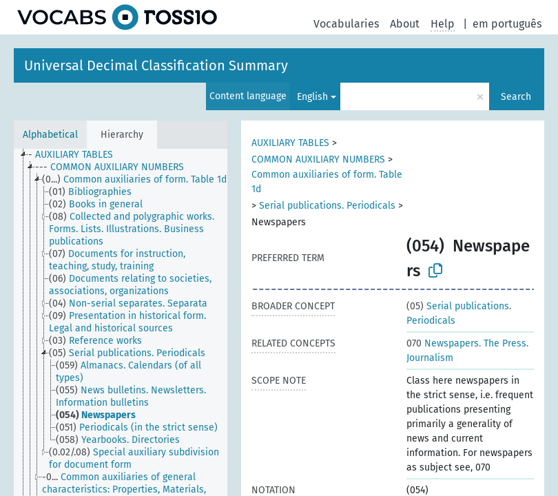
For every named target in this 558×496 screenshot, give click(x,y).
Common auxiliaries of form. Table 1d (326, 182)
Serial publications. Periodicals (327, 205)
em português (507, 23)
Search (516, 97)
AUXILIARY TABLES (290, 143)
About (405, 23)
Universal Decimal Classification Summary (156, 65)
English (312, 97)
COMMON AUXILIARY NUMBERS (318, 159)
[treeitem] (76, 155)
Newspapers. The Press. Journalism (467, 351)
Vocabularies (346, 23)
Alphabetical (50, 135)
